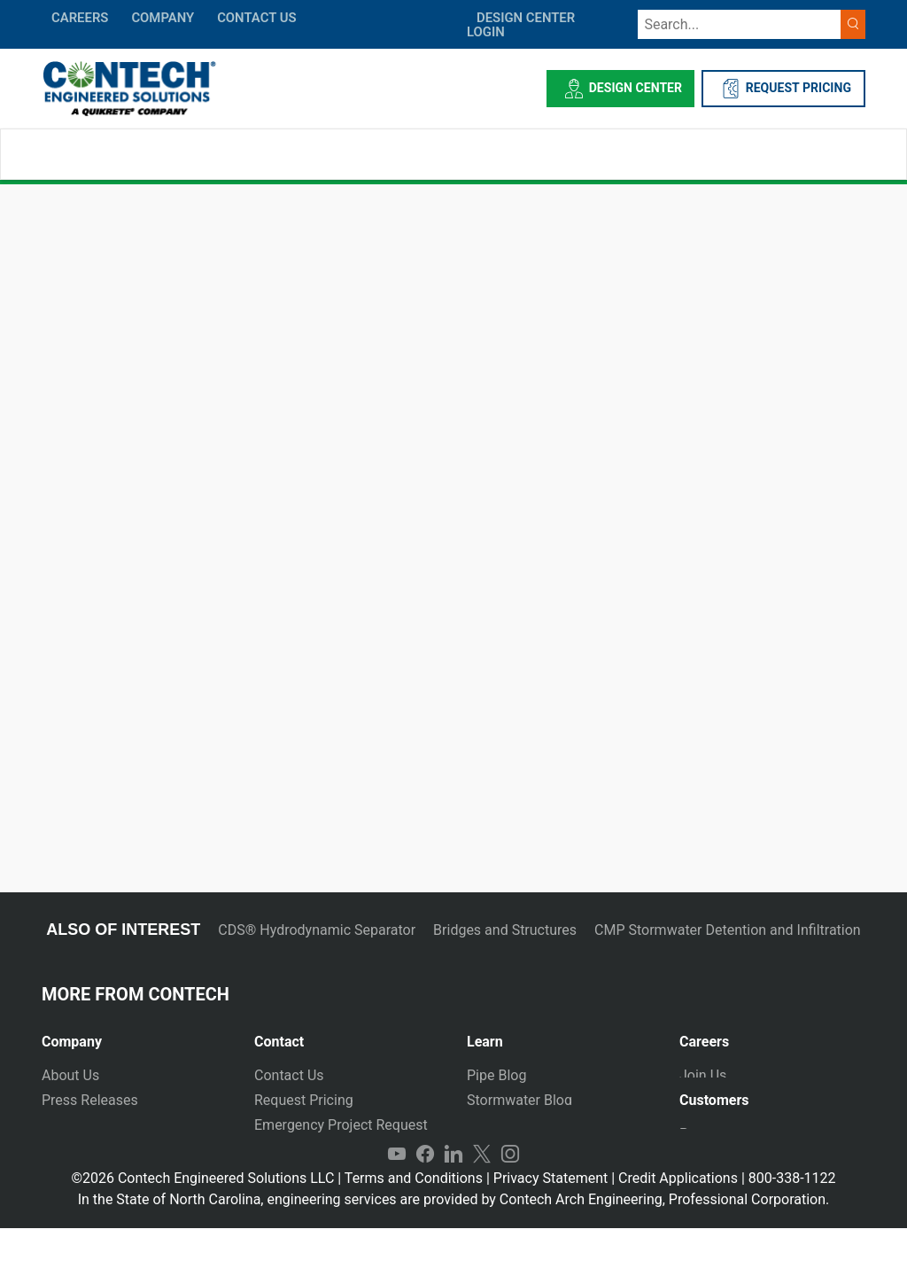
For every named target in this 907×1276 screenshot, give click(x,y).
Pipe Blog (496, 1075)
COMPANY (162, 18)
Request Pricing (303, 1100)
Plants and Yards (307, 1149)
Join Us (702, 1075)
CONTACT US (256, 18)
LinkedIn (453, 1201)
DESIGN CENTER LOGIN (521, 25)
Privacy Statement (550, 1226)
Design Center (620, 88)
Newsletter (76, 1149)
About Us (70, 1075)
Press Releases (90, 1100)
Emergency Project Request (341, 1124)
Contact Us (289, 1075)
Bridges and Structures (505, 930)
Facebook (425, 1201)
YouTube (397, 1201)
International (294, 1174)
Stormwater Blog (519, 1100)
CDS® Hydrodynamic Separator (316, 930)
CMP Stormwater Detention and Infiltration (727, 930)
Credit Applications (678, 1226)
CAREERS (79, 18)
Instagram (510, 1201)
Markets (67, 1124)
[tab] (135, 1034)
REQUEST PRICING (783, 88)
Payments (710, 1144)
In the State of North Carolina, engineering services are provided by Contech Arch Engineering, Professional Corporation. (454, 1247)
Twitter (482, 1201)
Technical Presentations (542, 1124)
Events (62, 1174)
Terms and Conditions (414, 1226)
